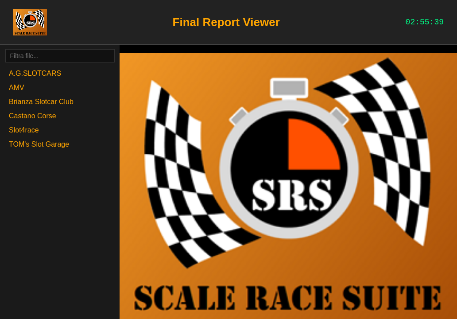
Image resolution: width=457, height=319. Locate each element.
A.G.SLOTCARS (35, 73)
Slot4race (24, 130)
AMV (16, 87)
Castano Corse (32, 116)
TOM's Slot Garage (39, 144)
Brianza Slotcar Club (41, 101)
